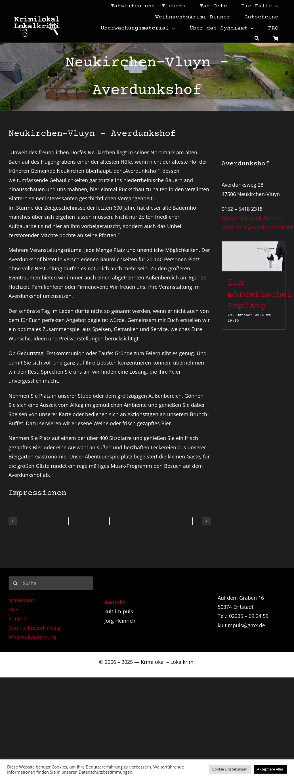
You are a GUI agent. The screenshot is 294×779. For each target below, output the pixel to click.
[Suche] (256, 38)
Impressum (22, 600)
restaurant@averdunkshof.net (257, 227)
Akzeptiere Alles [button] (270, 769)
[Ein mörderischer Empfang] (253, 246)
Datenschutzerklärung (35, 627)
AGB (14, 609)
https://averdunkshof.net (251, 217)
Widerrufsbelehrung (32, 636)
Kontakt (18, 618)
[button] (13, 521)
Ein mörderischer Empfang (260, 294)
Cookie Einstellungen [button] (229, 769)
